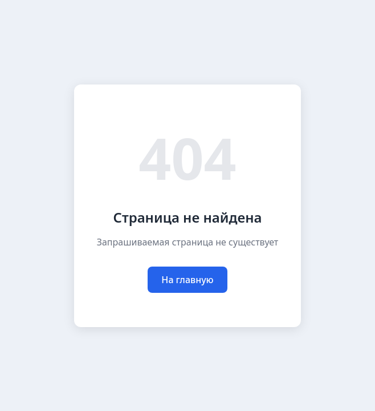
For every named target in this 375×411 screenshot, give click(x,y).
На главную (187, 279)
